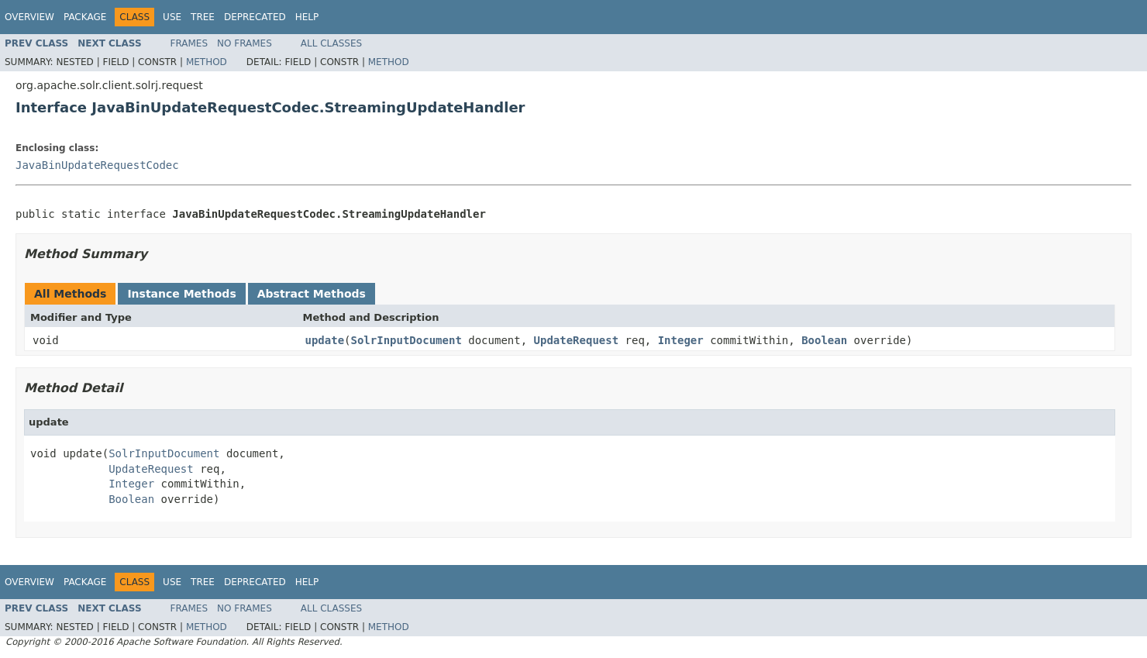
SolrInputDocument (406, 340)
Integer (681, 340)
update (325, 340)
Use (172, 17)
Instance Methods (181, 294)
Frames (189, 43)
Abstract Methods (311, 294)
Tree (203, 17)
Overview (29, 17)
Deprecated (255, 17)
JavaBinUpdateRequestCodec (97, 165)
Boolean (824, 340)
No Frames (244, 43)
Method (206, 62)
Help (307, 17)
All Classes (331, 43)
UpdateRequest (576, 340)
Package (85, 17)
